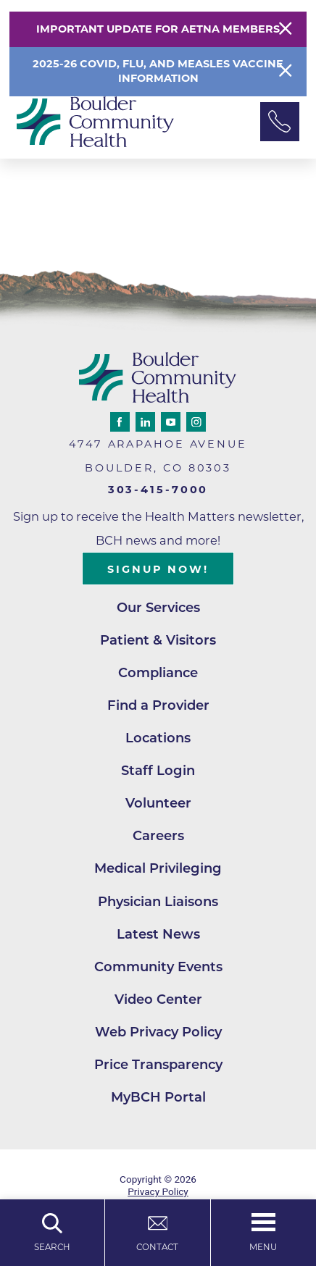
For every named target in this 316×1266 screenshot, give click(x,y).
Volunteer (158, 804)
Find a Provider (158, 705)
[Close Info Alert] (285, 71)
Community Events (158, 968)
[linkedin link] (145, 422)
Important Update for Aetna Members (158, 28)
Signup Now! (158, 569)
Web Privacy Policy (158, 1033)
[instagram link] (196, 422)
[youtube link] (170, 422)
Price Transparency (158, 1065)
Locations (158, 738)
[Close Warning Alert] (285, 29)
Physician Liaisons (158, 902)
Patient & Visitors (158, 640)
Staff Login (158, 771)
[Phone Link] (279, 121)
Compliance (158, 673)
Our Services (158, 608)
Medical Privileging (158, 869)
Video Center (158, 1000)
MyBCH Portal (158, 1099)
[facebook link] (120, 422)
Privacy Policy (158, 1193)
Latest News (158, 935)
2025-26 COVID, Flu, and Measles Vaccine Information (158, 71)
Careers (158, 837)
